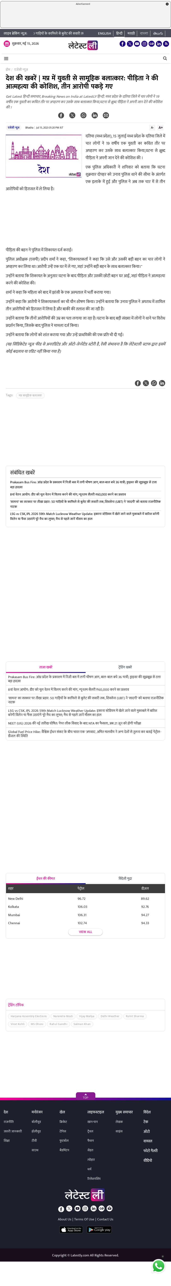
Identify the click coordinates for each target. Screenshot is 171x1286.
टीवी (34, 1141)
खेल (62, 1112)
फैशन (90, 1141)
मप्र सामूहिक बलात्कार (30, 395)
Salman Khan (82, 1024)
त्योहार (91, 1160)
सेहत (90, 1150)
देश (6, 1112)
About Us (64, 1219)
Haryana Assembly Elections (29, 1016)
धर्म (89, 1169)
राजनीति (9, 1122)
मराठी (131, 33)
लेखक (119, 1122)
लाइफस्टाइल (95, 1112)
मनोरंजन (37, 1112)
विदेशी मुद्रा (125, 879)
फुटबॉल (64, 1141)
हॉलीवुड (36, 1131)
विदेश (147, 1112)
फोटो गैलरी (150, 1151)
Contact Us (105, 1219)
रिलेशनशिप (93, 1179)
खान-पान (92, 1122)
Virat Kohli (18, 1024)
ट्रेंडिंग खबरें (125, 667)
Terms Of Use (84, 1219)
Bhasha (29, 127)
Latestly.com (80, 1255)
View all (85, 932)
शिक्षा (7, 1141)
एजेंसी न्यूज (13, 127)
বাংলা (144, 33)
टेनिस (63, 1131)
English (104, 33)
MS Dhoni (37, 1024)
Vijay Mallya (86, 1016)
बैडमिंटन (64, 1150)
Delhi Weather (110, 1016)
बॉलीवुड (36, 1122)
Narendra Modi (63, 1016)
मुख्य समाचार (124, 1112)
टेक (145, 1122)
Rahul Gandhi (58, 1024)
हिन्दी (119, 33)
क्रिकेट (63, 1122)
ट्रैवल (90, 1131)
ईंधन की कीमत (45, 879)
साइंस (119, 1131)
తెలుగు (158, 33)
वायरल (147, 1141)
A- (152, 127)
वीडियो (147, 1161)
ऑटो (146, 1132)
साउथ (35, 1150)
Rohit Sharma (135, 1016)
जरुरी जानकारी (13, 1131)
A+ (161, 127)
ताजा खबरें (45, 667)
